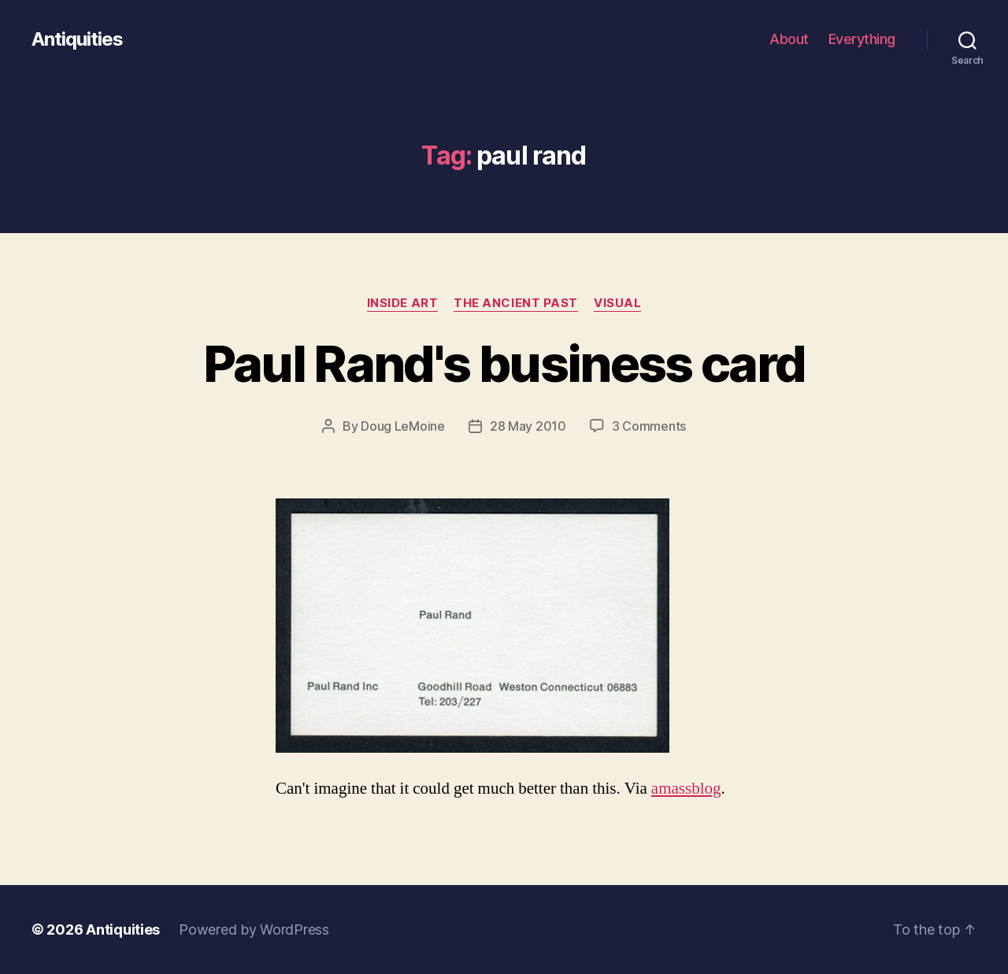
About (789, 39)
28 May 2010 (528, 426)
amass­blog (686, 788)
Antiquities (77, 39)
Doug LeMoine (403, 426)
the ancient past (516, 303)
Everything (861, 39)
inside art (403, 303)
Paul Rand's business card (504, 363)
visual (617, 303)
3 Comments (649, 426)
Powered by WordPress (254, 929)
